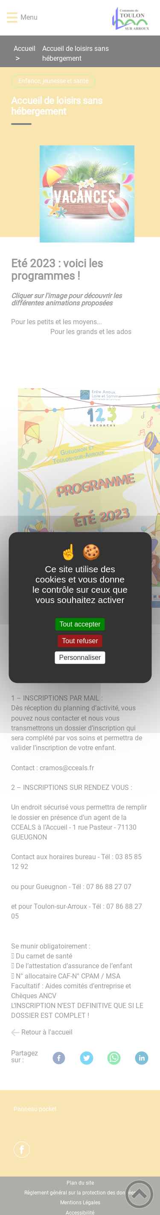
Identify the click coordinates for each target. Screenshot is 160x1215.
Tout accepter (79, 624)
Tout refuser (80, 640)
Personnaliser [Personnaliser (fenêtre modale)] (80, 657)
